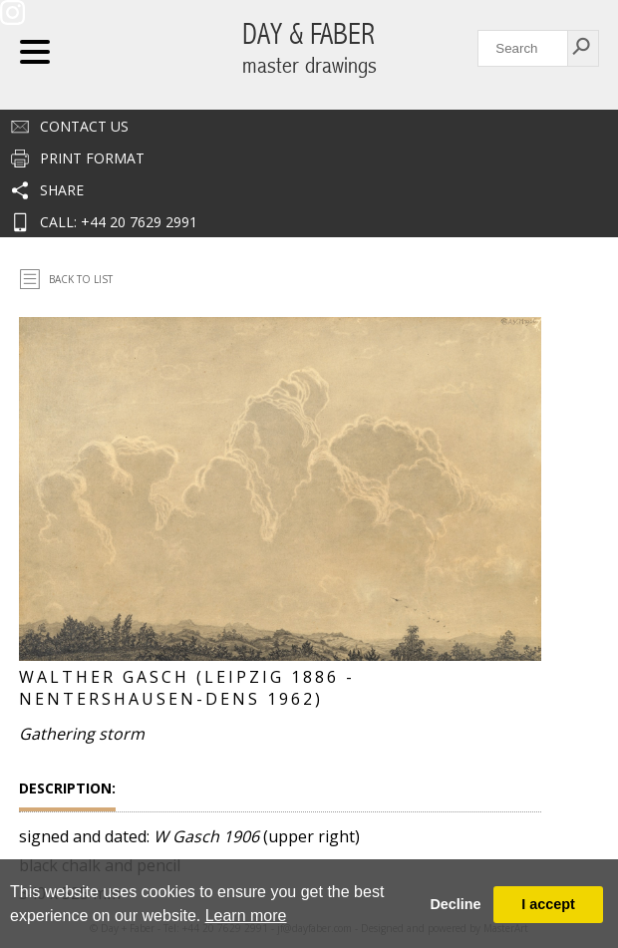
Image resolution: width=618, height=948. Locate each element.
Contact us (84, 126)
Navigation (35, 52)
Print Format (92, 158)
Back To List (81, 279)
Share (62, 189)
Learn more (246, 915)
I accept (548, 904)
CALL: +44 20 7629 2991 (118, 221)
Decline (455, 904)
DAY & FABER (309, 48)
